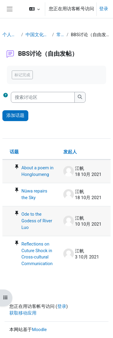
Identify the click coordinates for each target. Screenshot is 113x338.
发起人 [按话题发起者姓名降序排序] (70, 152)
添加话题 (15, 115)
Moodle (39, 329)
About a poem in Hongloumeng (37, 171)
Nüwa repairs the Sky (34, 194)
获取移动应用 (22, 313)
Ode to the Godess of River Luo (36, 220)
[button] (34, 9)
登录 (103, 8)
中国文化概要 (38, 34)
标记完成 (22, 75)
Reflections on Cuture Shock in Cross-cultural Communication (36, 254)
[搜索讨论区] (43, 97)
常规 (60, 34)
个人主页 (10, 34)
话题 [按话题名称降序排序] (14, 152)
